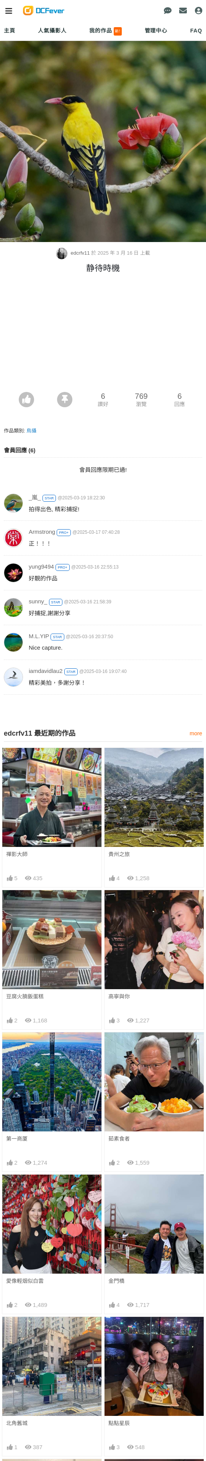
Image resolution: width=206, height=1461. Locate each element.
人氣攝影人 (52, 31)
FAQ (196, 31)
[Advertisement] (103, 334)
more (196, 733)
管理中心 (156, 31)
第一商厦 (17, 1139)
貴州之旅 (119, 854)
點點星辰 (119, 1423)
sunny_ (38, 601)
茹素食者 (119, 1139)
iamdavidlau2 (45, 671)
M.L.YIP (39, 636)
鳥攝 (31, 431)
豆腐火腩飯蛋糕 (25, 996)
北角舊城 (17, 1423)
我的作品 (105, 31)
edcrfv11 (73, 253)
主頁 (9, 31)
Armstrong (42, 531)
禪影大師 (17, 854)
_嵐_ (35, 497)
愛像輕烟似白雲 (25, 1281)
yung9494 (41, 566)
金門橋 (116, 1281)
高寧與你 (119, 996)
